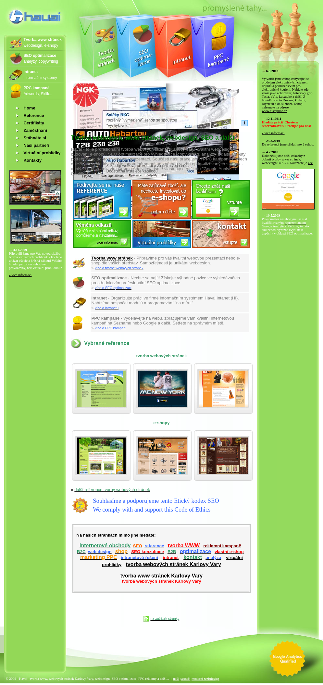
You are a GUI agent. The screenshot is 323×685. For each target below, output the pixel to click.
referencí (273, 144)
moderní (205, 678)
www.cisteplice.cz (274, 111)
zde (310, 163)
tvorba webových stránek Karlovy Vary (173, 564)
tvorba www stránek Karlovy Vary (161, 578)
